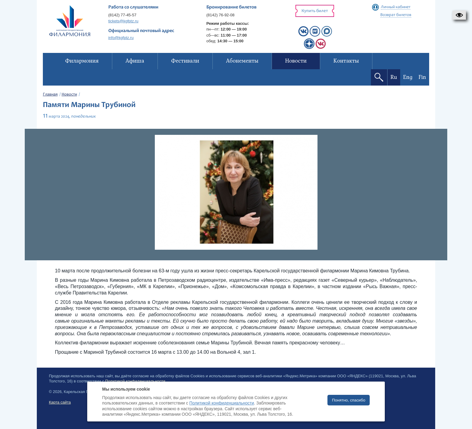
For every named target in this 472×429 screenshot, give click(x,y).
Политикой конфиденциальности (221, 403)
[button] (459, 15)
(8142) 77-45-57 (122, 15)
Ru (394, 77)
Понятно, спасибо (348, 400)
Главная (50, 95)
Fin (422, 77)
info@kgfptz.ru (121, 37)
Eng (408, 77)
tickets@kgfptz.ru (123, 21)
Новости (69, 95)
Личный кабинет (395, 7)
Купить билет (314, 11)
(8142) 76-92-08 (220, 15)
